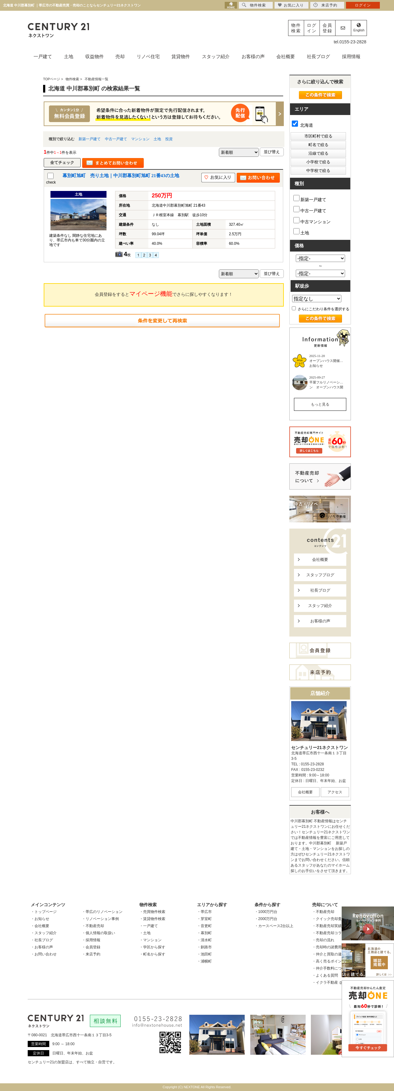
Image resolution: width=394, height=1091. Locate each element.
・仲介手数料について (330, 968)
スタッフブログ (320, 575)
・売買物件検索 (152, 912)
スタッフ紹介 (216, 56)
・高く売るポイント (328, 961)
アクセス (335, 792)
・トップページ (44, 912)
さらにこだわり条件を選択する (320, 309)
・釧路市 (204, 947)
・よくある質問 (325, 975)
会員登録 (327, 28)
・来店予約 (91, 954)
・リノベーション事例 (100, 919)
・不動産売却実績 (327, 926)
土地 (68, 56)
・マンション (150, 940)
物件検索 (296, 28)
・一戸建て (148, 926)
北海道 (302, 125)
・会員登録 (91, 947)
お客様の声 (253, 56)
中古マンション (312, 220)
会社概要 (285, 56)
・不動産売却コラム (328, 933)
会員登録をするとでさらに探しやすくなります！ (164, 293)
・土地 (145, 933)
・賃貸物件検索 (152, 919)
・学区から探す (152, 947)
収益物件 (94, 56)
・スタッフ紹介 (44, 933)
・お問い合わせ (44, 954)
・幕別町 (204, 933)
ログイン (312, 28)
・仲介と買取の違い (328, 954)
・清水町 (204, 940)
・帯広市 (204, 912)
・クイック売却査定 (328, 919)
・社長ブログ (42, 940)
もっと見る (320, 404)
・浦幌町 (204, 961)
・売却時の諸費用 (327, 947)
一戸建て (43, 56)
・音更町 (204, 926)
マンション (140, 139)
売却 (120, 56)
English (358, 27)
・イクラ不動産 (327, 982)
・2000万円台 (266, 919)
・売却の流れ (323, 940)
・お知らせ (40, 919)
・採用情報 (91, 940)
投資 (169, 139)
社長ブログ (318, 56)
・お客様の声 (42, 947)
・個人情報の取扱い (98, 933)
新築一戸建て (89, 139)
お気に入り (291, 5)
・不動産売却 (93, 926)
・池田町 (204, 954)
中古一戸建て (116, 139)
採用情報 (351, 56)
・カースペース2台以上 (274, 926)
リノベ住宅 (148, 56)
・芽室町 (204, 919)
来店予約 (325, 5)
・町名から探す (152, 954)
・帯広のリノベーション (102, 912)
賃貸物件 (180, 56)
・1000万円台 (266, 912)
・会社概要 (40, 926)
